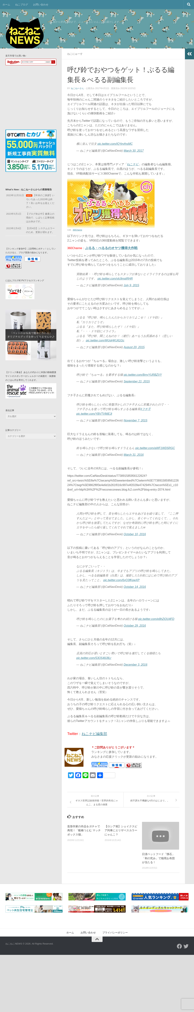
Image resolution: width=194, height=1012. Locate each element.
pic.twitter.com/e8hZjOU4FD (156, 618)
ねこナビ (133, 164)
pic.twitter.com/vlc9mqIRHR (115, 278)
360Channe (77, 230)
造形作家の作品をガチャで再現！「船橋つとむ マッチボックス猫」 (84, 830)
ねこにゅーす (75, 53)
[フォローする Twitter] (186, 946)
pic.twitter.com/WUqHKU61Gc (105, 340)
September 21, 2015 (137, 381)
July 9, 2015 (131, 285)
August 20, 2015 (134, 347)
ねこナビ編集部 (94, 734)
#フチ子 (145, 409)
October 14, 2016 (135, 586)
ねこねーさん (77, 88)
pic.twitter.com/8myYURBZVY (143, 374)
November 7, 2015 (135, 420)
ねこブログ (21, 4)
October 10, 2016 (135, 534)
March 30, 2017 (134, 150)
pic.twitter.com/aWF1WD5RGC (155, 448)
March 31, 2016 (134, 454)
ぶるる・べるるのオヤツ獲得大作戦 (111, 248)
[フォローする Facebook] (179, 946)
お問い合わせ (40, 4)
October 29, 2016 (135, 625)
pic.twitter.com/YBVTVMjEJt (94, 413)
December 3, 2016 (135, 664)
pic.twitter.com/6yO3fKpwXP (121, 580)
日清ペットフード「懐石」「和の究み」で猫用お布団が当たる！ (158, 858)
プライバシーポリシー (115, 932)
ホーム (6, 4)
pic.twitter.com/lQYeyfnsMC (115, 143)
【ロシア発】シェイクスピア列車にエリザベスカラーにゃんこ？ (121, 830)
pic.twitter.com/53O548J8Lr (93, 657)
